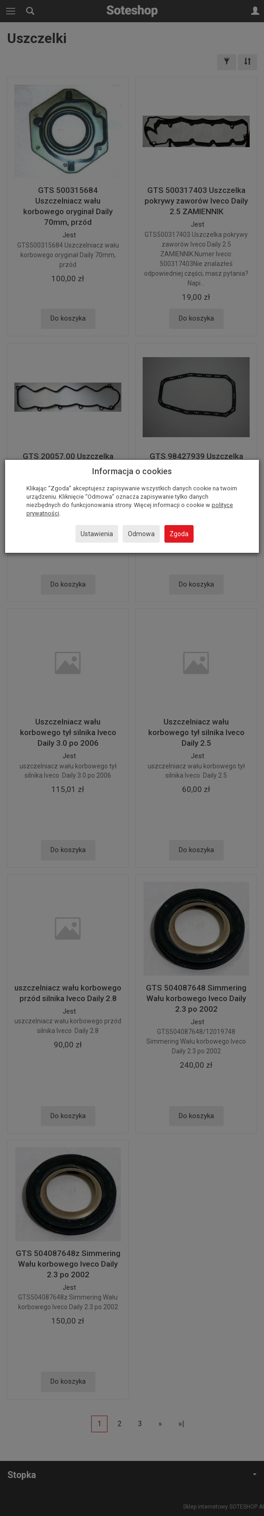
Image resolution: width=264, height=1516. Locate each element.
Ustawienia (97, 534)
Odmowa (141, 534)
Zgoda (179, 534)
